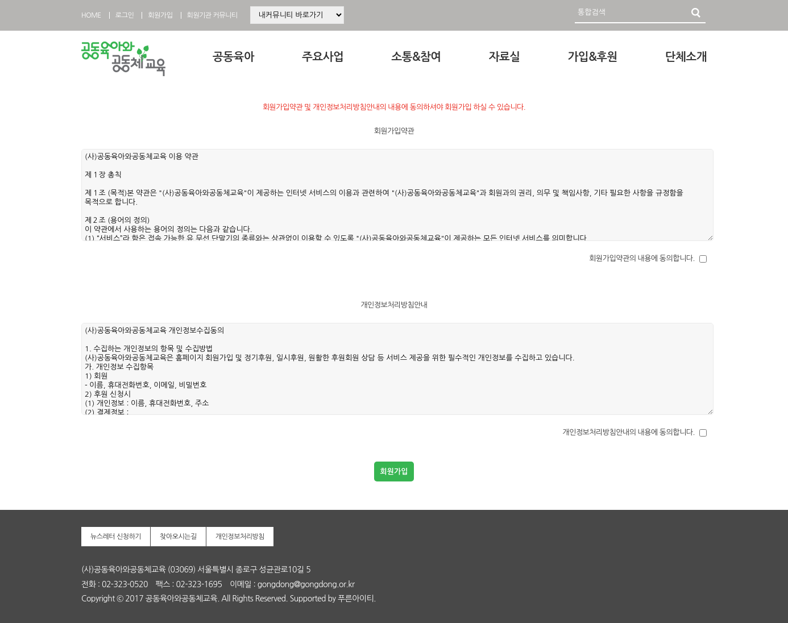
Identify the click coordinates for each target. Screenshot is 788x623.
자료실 (504, 57)
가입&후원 (592, 57)
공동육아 (233, 57)
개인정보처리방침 (239, 536)
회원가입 (160, 15)
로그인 (124, 15)
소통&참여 (416, 57)
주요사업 (322, 57)
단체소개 (686, 57)
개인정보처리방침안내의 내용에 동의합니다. (628, 432)
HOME (91, 15)
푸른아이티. (357, 599)
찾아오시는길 (178, 536)
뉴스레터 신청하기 (115, 536)
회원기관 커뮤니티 (212, 15)
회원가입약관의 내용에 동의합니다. (642, 258)
